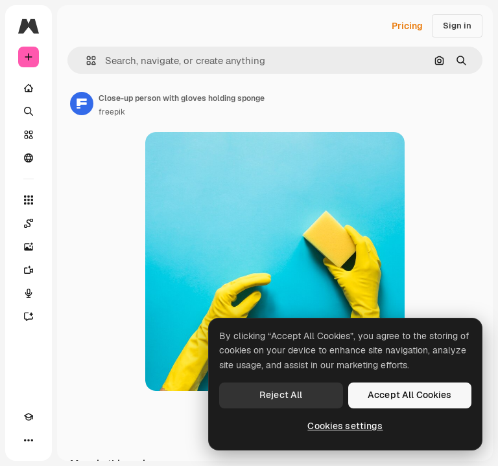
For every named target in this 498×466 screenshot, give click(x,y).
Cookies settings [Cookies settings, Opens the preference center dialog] (345, 426)
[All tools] (28, 200)
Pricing (407, 26)
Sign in (457, 25)
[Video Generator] (28, 270)
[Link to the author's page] (81, 103)
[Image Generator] (28, 246)
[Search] (28, 111)
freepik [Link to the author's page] (112, 112)
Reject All (280, 395)
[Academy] (28, 416)
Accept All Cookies (410, 395)
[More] (28, 440)
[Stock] (28, 134)
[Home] (28, 88)
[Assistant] (28, 316)
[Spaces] (28, 223)
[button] (86, 60)
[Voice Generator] (28, 293)
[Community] (28, 158)
